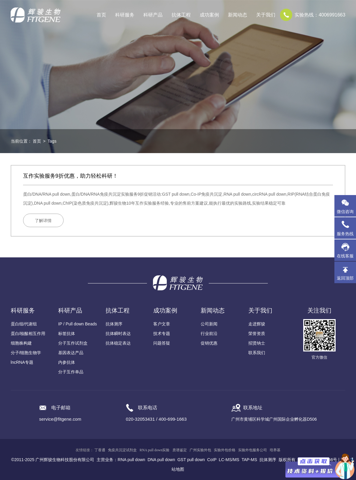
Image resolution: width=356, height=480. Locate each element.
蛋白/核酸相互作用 (28, 333)
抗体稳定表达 (118, 343)
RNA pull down (131, 459)
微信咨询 (345, 211)
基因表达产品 (70, 352)
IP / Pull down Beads (77, 323)
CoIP (212, 459)
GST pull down (191, 459)
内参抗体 (66, 362)
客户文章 (161, 323)
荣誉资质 (256, 333)
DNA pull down (161, 459)
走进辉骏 (256, 323)
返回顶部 (345, 278)
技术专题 (161, 333)
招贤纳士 (256, 343)
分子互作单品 (70, 371)
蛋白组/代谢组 (24, 323)
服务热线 (346, 228)
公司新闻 (209, 323)
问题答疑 (161, 343)
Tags (52, 141)
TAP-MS (249, 459)
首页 (101, 14)
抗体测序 (114, 323)
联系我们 (256, 352)
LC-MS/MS (229, 459)
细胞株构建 (21, 343)
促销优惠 (209, 343)
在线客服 (345, 255)
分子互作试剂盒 (73, 343)
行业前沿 (209, 333)
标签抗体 (66, 333)
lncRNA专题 (22, 362)
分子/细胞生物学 (26, 352)
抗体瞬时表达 (118, 333)
